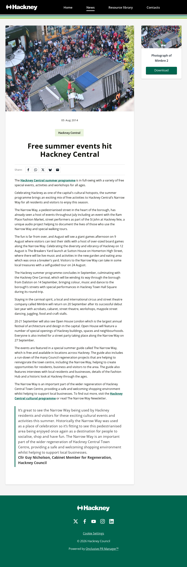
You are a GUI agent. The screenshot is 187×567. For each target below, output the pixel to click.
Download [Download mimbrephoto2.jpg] (161, 70)
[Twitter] (75, 521)
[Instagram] (102, 521)
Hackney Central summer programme (47, 180)
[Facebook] (84, 521)
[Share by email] (57, 170)
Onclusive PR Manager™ (102, 549)
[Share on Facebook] (28, 170)
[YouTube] (93, 521)
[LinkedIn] (111, 521)
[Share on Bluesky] (50, 170)
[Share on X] (43, 170)
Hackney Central (69, 133)
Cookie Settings (93, 533)
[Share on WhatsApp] (36, 170)
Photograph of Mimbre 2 (161, 58)
